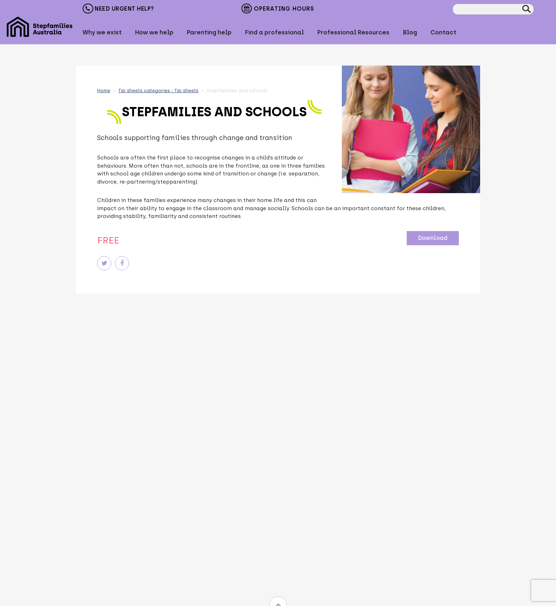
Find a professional (274, 32)
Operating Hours (277, 9)
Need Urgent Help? (118, 8)
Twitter (508, 32)
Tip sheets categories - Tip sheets (158, 90)
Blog (410, 32)
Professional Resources (353, 32)
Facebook (526, 32)
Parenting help (209, 32)
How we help (154, 32)
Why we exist (102, 32)
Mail (491, 32)
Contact (443, 32)
